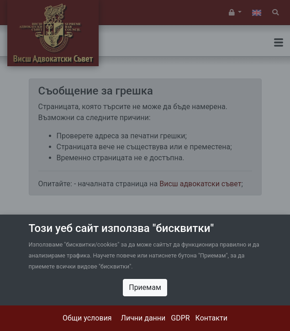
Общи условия (87, 318)
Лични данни (143, 318)
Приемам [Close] (145, 287)
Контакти (211, 318)
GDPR (180, 318)
